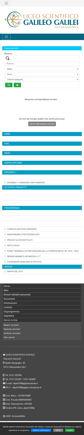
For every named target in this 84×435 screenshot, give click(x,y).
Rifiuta (58, 430)
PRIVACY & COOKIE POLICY (18, 240)
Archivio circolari (12, 333)
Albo (6, 290)
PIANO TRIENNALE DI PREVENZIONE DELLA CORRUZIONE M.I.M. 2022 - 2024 (41, 251)
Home (7, 286)
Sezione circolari (12, 329)
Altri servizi (9, 337)
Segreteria (9, 315)
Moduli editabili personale (17, 294)
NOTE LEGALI (12, 245)
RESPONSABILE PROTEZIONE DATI (21, 234)
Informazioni (10, 303)
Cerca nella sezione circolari (42, 124)
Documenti (9, 298)
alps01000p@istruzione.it (25, 383)
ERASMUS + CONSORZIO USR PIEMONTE (24, 182)
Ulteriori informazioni (41, 430)
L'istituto (8, 307)
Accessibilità (18, 416)
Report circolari (11, 325)
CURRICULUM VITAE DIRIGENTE (20, 229)
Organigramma (11, 311)
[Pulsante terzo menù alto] (6, 3)
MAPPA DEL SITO (13, 271)
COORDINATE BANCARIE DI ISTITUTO (22, 262)
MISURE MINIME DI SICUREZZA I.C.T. (22, 256)
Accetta (70, 430)
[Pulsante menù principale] (6, 37)
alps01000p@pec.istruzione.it (27, 387)
